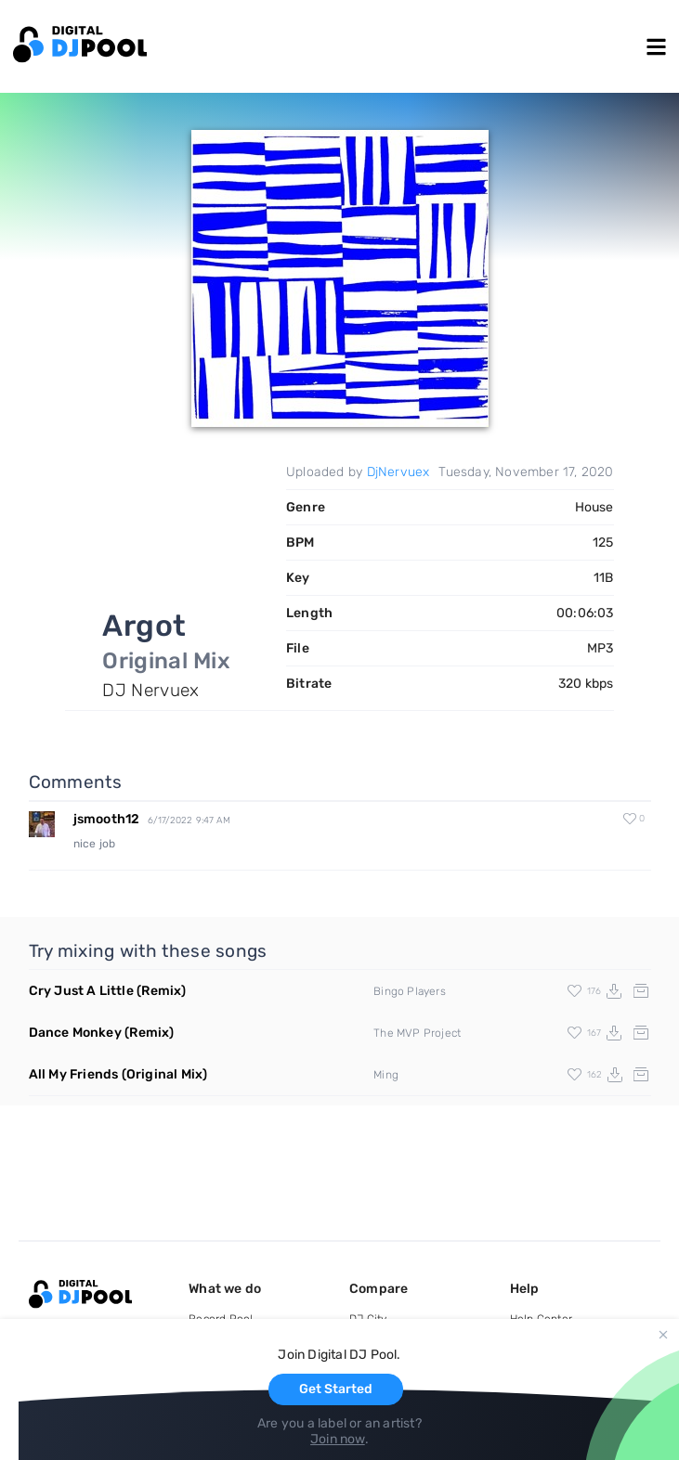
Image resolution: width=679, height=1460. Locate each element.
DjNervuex (398, 472)
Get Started (335, 1389)
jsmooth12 (106, 819)
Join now (337, 1439)
